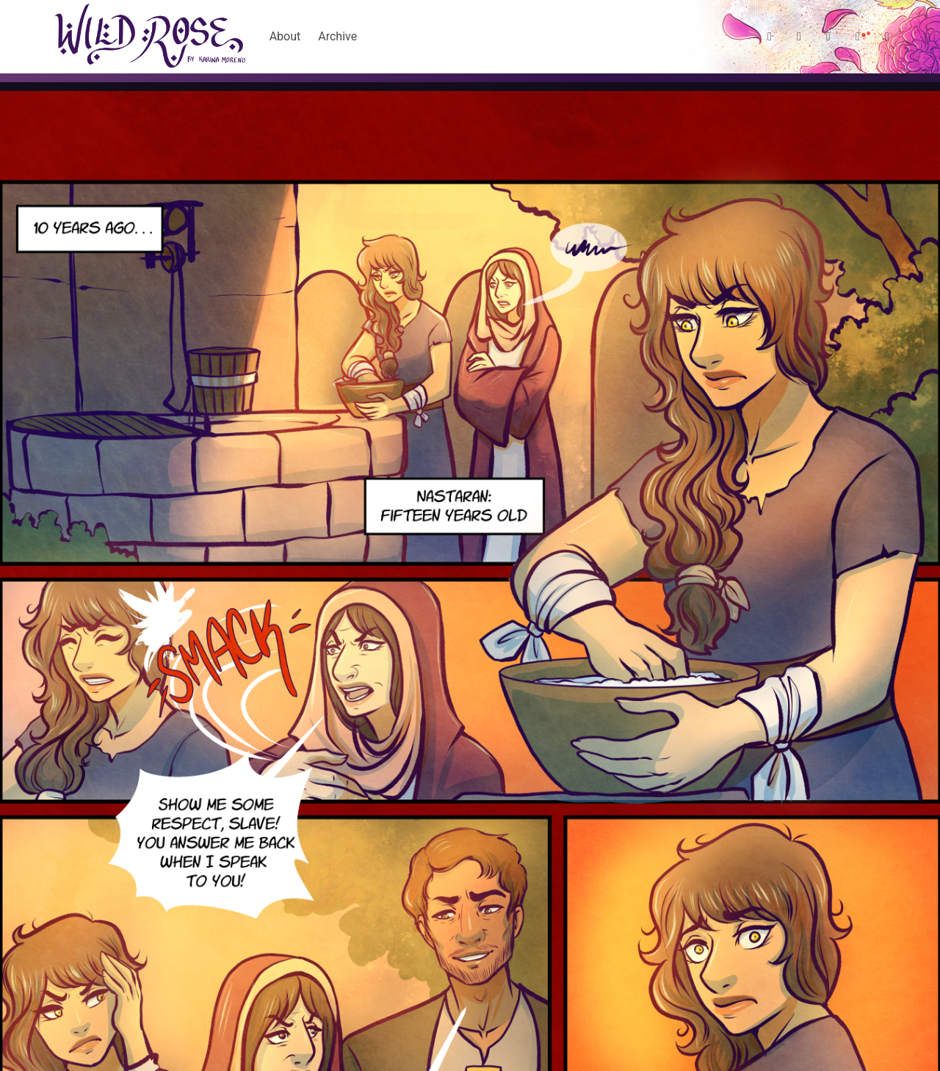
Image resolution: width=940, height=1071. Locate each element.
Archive (337, 36)
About (285, 36)
